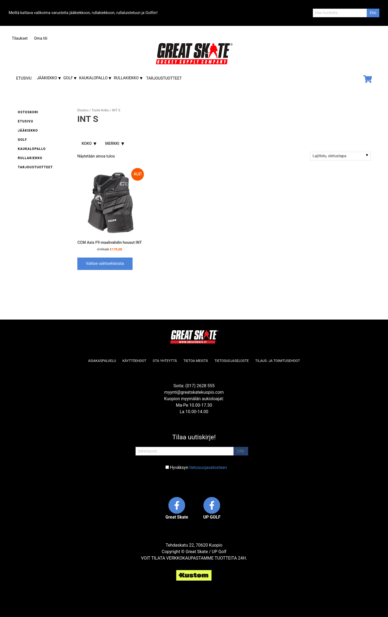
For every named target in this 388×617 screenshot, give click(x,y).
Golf (68, 78)
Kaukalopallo (93, 78)
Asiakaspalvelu (102, 361)
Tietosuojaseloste (231, 361)
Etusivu (24, 78)
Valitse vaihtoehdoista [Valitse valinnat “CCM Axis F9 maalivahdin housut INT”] (105, 263)
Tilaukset (19, 38)
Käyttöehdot (134, 361)
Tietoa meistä (195, 361)
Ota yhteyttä (165, 361)
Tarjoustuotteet (164, 78)
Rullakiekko (126, 78)
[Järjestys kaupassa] (340, 156)
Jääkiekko (47, 78)
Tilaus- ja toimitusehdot (277, 361)
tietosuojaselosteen (208, 467)
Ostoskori (28, 112)
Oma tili (40, 38)
